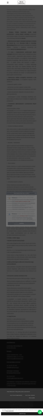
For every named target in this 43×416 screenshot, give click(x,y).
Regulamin (32, 397)
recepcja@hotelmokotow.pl (15, 252)
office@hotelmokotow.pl (13, 367)
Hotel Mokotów (10, 381)
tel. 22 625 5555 (11, 376)
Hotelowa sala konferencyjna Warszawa (26, 383)
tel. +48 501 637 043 (12, 365)
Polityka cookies (30, 395)
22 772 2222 (20, 356)
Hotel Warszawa (12, 385)
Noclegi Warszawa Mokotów (22, 381)
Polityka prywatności (16, 395)
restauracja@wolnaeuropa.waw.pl (15, 378)
